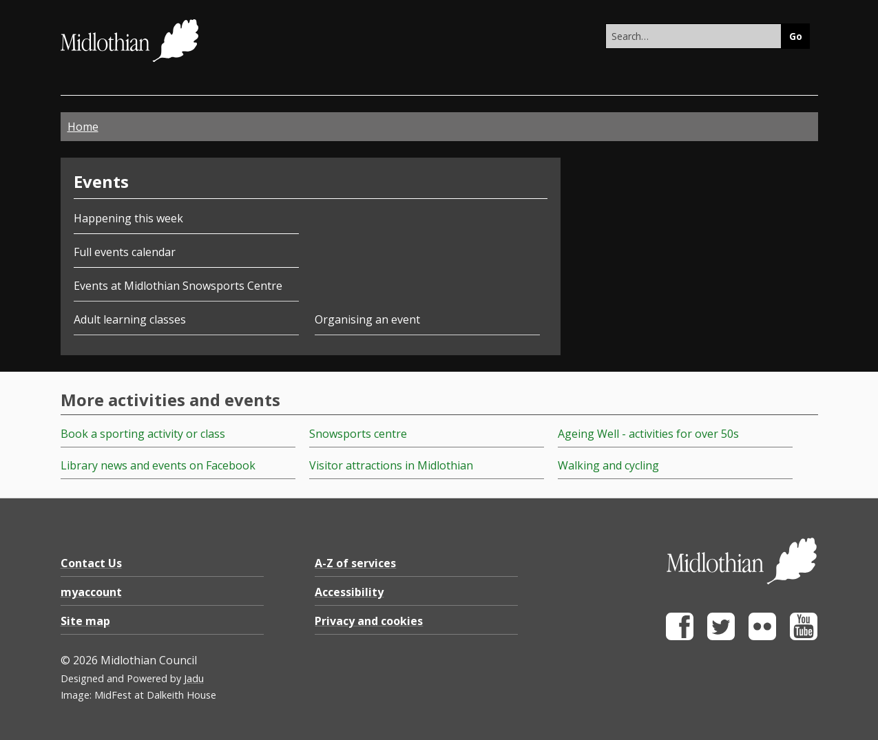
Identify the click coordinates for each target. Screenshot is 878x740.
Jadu (194, 678)
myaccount (91, 592)
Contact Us (91, 563)
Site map (85, 620)
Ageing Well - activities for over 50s (648, 433)
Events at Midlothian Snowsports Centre (178, 285)
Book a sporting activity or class (143, 433)
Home (82, 126)
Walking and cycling (608, 465)
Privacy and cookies (369, 620)
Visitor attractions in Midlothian (391, 465)
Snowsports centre (358, 433)
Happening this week (128, 218)
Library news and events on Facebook (158, 465)
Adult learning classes (130, 319)
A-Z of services (355, 563)
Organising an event (367, 319)
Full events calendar (125, 252)
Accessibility (349, 592)
